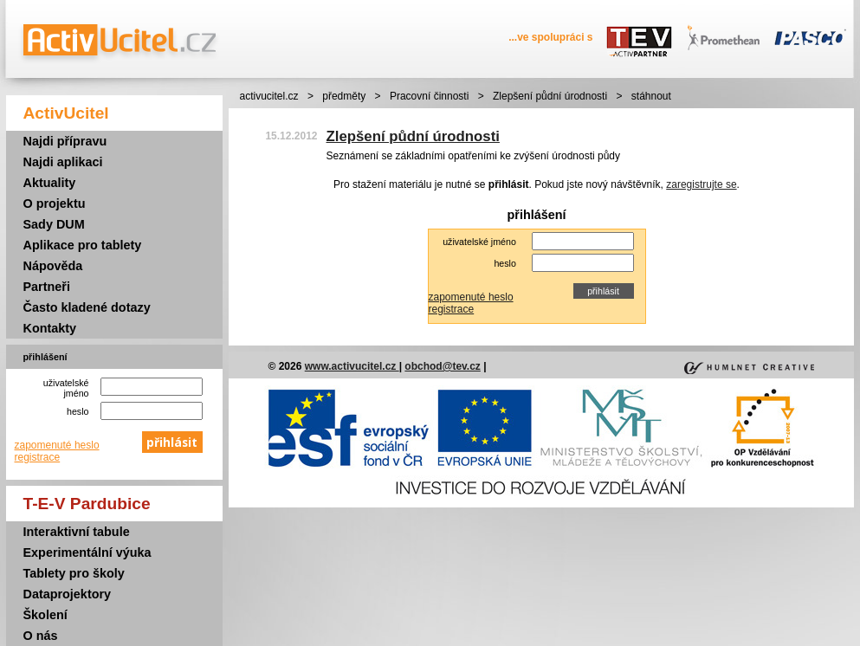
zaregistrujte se (701, 184)
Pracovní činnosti (429, 96)
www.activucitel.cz (352, 366)
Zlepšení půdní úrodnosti (550, 96)
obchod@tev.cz (442, 366)
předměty (343, 96)
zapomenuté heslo (57, 445)
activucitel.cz (269, 96)
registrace (38, 457)
